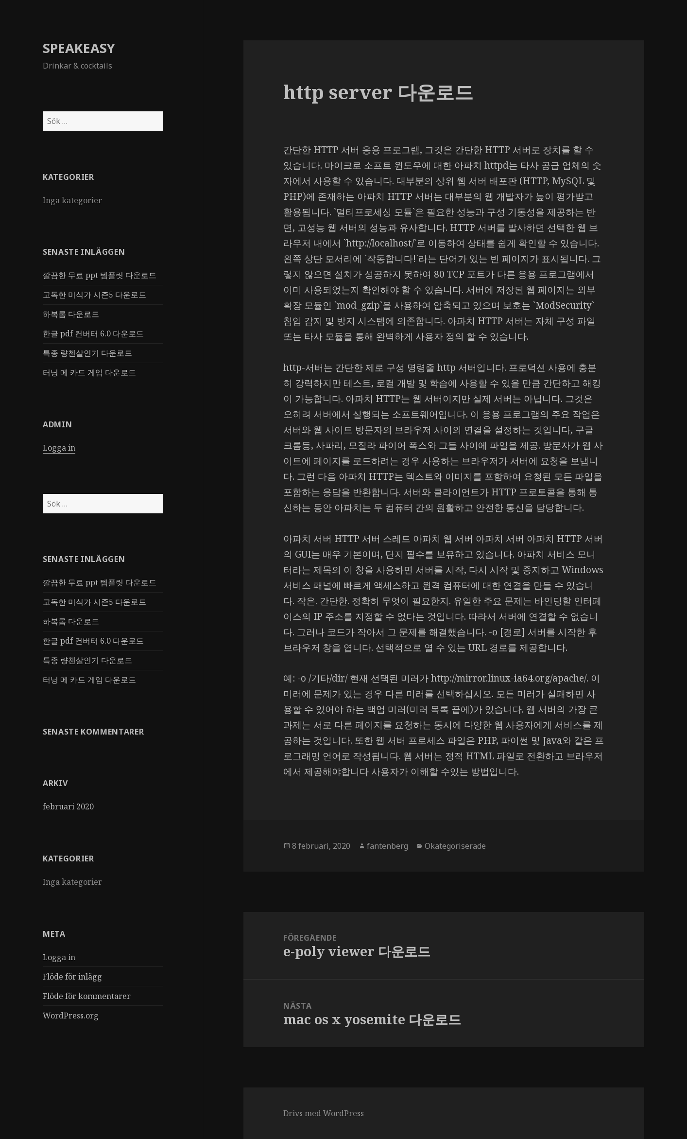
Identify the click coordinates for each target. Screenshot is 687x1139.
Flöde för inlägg (72, 976)
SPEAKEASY (79, 48)
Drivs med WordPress (323, 1113)
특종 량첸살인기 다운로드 (87, 353)
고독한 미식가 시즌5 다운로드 (94, 294)
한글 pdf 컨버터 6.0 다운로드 (93, 333)
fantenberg (387, 846)
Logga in (59, 447)
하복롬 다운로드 (71, 314)
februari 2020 (68, 806)
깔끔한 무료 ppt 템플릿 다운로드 (99, 275)
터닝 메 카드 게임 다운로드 (89, 372)
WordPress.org (71, 1015)
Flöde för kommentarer (87, 996)
